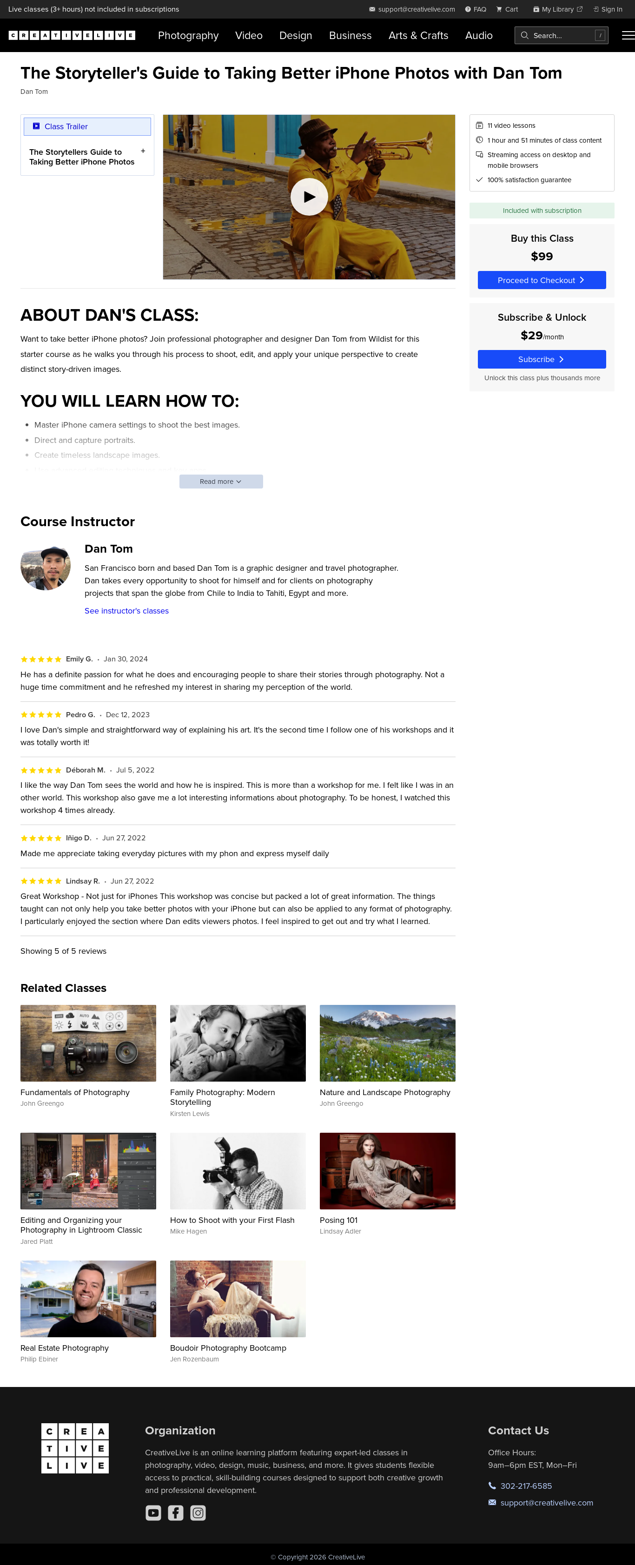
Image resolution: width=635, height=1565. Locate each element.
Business (350, 35)
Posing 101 (338, 1220)
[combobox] (561, 35)
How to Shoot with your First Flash (232, 1220)
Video (249, 35)
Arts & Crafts (419, 35)
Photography (188, 35)
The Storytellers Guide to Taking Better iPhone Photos (82, 157)
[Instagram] (198, 1513)
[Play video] (309, 197)
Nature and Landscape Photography (385, 1092)
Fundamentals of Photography (75, 1092)
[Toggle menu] (628, 35)
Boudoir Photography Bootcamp (228, 1348)
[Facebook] (175, 1513)
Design (295, 35)
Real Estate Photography (64, 1348)
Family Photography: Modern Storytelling (222, 1097)
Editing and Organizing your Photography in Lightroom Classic (81, 1225)
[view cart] (509, 9)
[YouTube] (153, 1513)
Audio (479, 35)
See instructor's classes (127, 610)
